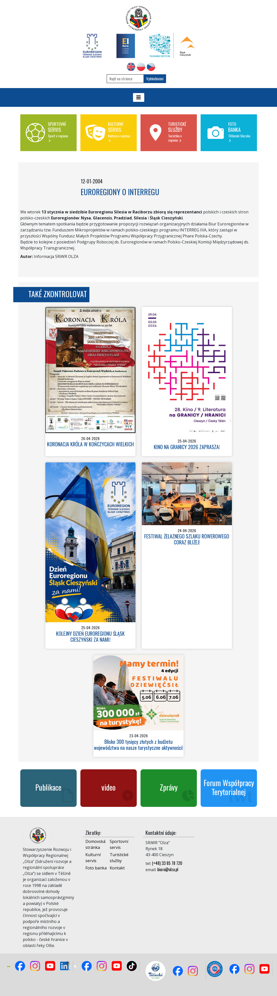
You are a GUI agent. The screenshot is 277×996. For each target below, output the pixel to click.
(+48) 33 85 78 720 (167, 863)
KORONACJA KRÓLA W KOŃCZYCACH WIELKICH (90, 444)
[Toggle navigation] (138, 97)
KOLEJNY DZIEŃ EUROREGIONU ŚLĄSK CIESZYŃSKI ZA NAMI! (90, 636)
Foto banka (96, 868)
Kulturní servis (93, 857)
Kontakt (117, 868)
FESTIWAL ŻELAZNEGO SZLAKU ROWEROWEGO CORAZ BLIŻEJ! (186, 539)
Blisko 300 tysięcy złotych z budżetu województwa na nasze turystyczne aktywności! (138, 744)
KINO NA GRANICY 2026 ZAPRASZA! (187, 447)
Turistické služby (119, 857)
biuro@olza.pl (167, 869)
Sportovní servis (119, 844)
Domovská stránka (95, 844)
